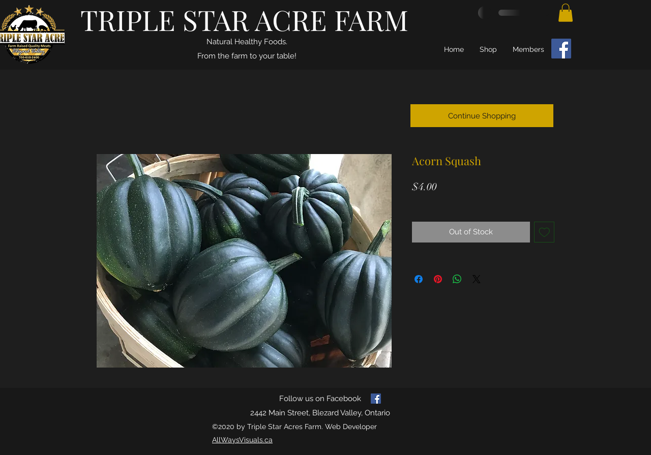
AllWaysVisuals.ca (242, 440)
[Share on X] (476, 279)
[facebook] (376, 398)
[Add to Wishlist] (544, 232)
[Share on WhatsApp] (457, 279)
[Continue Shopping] (481, 115)
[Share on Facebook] (418, 279)
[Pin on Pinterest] (438, 279)
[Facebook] (561, 48)
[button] (565, 13)
